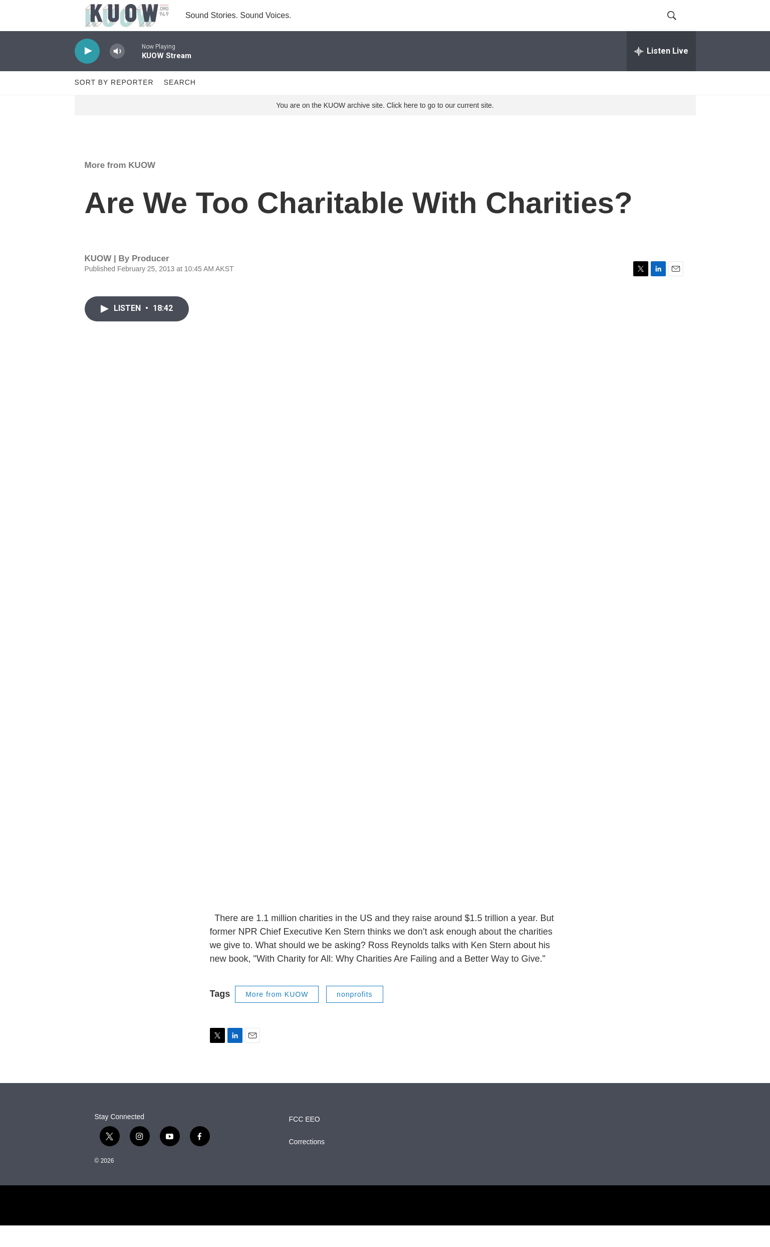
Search (180, 104)
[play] (87, 73)
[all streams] (661, 73)
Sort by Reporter (114, 104)
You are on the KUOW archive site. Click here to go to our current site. (384, 127)
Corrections (307, 1163)
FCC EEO (304, 1141)
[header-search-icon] (679, 26)
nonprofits (354, 1016)
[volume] (117, 73)
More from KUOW (120, 187)
